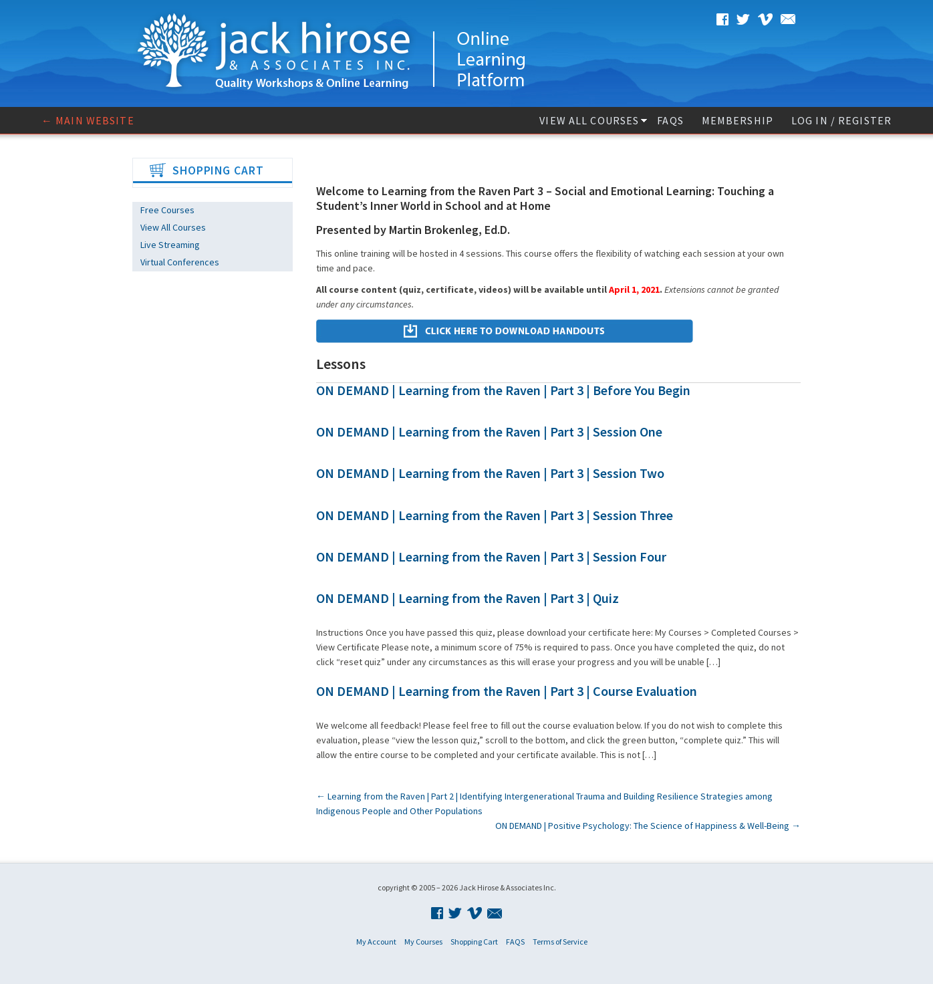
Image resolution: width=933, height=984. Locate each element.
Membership (737, 120)
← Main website (87, 120)
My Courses (423, 942)
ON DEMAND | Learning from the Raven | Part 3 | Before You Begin (503, 390)
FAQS (670, 120)
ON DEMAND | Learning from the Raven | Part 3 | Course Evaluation (506, 691)
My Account (376, 942)
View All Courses (589, 120)
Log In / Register (841, 120)
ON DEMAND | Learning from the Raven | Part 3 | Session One (489, 431)
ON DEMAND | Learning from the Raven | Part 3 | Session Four (491, 556)
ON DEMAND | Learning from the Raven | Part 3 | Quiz (467, 598)
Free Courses (167, 210)
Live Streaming (170, 245)
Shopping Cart (474, 942)
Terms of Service (560, 942)
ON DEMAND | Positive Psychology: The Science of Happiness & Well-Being (648, 826)
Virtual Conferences (179, 262)
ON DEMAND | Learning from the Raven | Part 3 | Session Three (494, 515)
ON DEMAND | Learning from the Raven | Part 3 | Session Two (490, 473)
